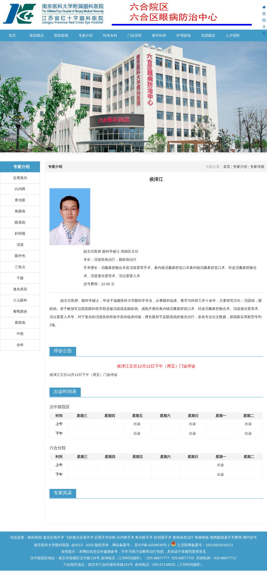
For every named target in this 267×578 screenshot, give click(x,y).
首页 (12, 35)
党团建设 (208, 35)
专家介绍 (86, 35)
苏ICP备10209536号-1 (152, 545)
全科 (20, 345)
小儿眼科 (20, 300)
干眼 (20, 278)
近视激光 (20, 178)
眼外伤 (20, 256)
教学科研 (159, 35)
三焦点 (20, 267)
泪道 (20, 245)
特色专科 (110, 35)
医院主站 (264, 20)
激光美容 (20, 289)
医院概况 (37, 35)
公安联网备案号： (205, 545)
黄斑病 (20, 323)
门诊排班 (135, 35)
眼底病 (20, 222)
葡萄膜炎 (20, 311)
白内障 (20, 189)
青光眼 (20, 200)
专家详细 (257, 167)
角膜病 (20, 211)
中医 (20, 334)
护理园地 (183, 35)
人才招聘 (232, 35)
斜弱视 (20, 233)
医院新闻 (61, 35)
